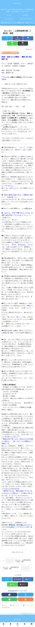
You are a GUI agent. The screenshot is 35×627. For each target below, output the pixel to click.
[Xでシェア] (7, 38)
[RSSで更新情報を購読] (26, 599)
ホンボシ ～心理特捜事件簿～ (10, 52)
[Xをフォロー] (26, 594)
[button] (23, 43)
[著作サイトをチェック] (9, 594)
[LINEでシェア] (12, 43)
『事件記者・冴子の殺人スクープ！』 (20, 525)
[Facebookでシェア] (17, 38)
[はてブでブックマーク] (28, 38)
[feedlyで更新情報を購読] (9, 599)
